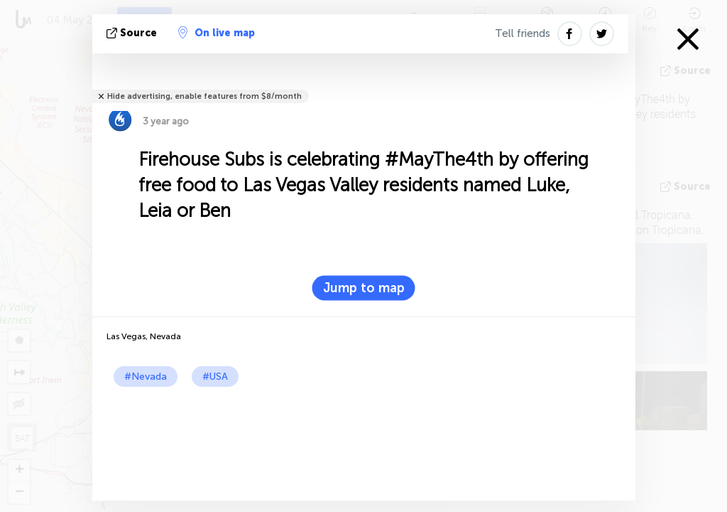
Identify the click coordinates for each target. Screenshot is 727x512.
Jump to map (364, 288)
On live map (216, 32)
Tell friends (522, 33)
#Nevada (145, 376)
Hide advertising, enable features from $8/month (204, 96)
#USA (215, 376)
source (133, 33)
